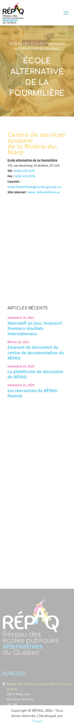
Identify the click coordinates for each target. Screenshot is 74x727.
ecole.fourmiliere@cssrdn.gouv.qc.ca (34, 187)
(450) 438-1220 (24, 171)
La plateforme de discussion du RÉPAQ (35, 374)
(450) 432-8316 (25, 176)
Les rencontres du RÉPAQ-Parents (32, 393)
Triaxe (37, 721)
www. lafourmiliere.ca (44, 192)
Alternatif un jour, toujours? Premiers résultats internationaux (34, 328)
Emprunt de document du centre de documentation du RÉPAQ (35, 353)
